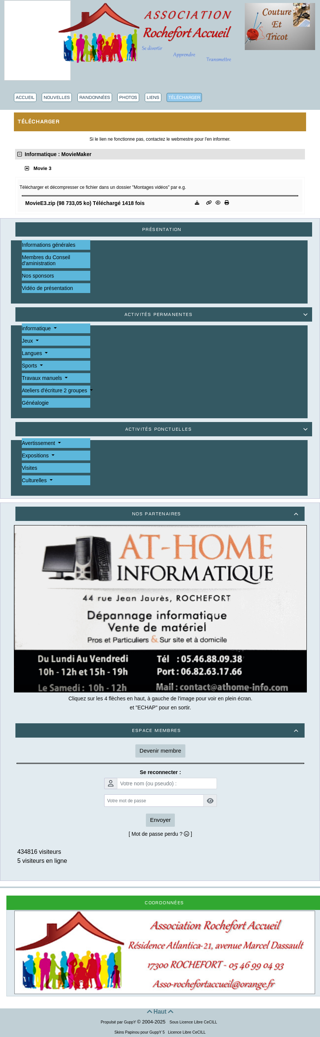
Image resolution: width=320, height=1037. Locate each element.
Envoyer (160, 820)
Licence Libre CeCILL (186, 1032)
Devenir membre (160, 750)
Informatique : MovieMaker (54, 154)
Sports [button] (30, 366)
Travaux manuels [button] (43, 378)
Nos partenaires (216, 513)
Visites (29, 468)
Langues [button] (33, 353)
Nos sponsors (38, 276)
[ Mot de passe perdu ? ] (160, 834)
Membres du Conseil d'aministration (46, 260)
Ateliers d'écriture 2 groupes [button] (55, 390)
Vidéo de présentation (47, 288)
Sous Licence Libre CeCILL (194, 1022)
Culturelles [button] (35, 480)
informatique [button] (37, 328)
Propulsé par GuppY (119, 1022)
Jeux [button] (28, 341)
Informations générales (48, 245)
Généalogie (35, 403)
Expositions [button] (36, 455)
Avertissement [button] (39, 443)
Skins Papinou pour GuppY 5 (140, 1032)
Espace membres (216, 730)
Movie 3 (42, 168)
